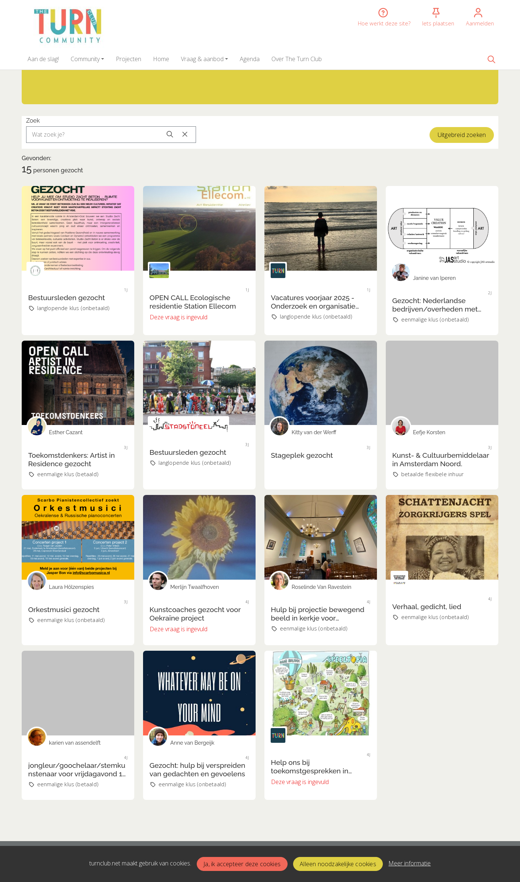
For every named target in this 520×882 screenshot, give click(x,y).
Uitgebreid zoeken (462, 135)
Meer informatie (409, 863)
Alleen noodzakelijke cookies (338, 864)
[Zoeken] (491, 59)
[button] (43, 59)
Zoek (33, 120)
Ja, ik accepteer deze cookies (242, 864)
